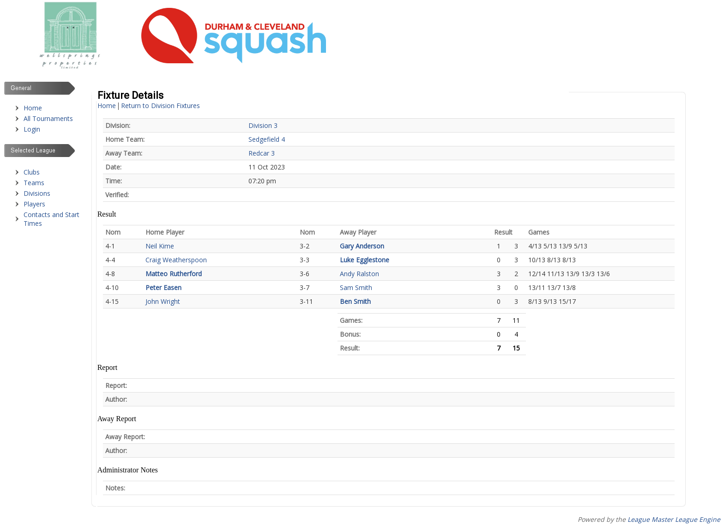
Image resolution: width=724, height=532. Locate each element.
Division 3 (263, 125)
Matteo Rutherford (173, 273)
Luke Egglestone (364, 259)
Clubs (32, 172)
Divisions (37, 193)
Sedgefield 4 (266, 139)
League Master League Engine (673, 519)
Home (33, 107)
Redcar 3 (261, 153)
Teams (34, 182)
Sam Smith (356, 287)
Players (34, 204)
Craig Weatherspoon (176, 259)
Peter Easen (163, 287)
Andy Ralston (359, 273)
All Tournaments (48, 118)
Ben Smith (355, 301)
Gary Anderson (362, 246)
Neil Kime (159, 246)
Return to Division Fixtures (160, 105)
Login (32, 129)
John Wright (162, 301)
